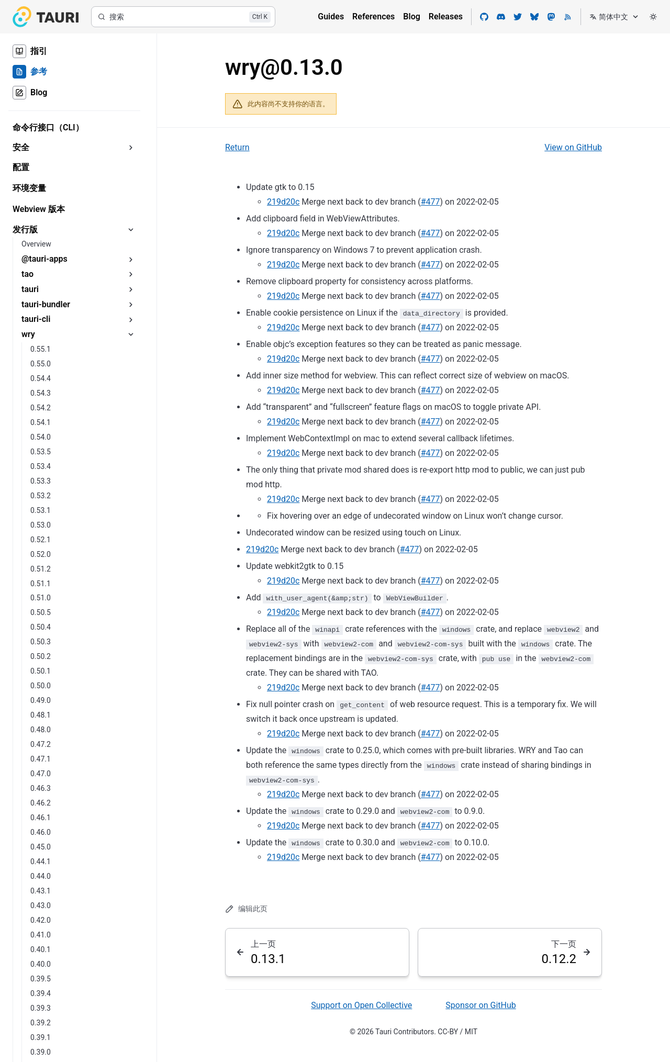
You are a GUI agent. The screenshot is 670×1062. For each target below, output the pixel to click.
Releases (446, 16)
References (373, 16)
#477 (430, 202)
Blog (411, 16)
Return (237, 147)
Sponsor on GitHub (480, 1005)
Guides (331, 16)
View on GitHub (573, 147)
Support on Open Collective (361, 1005)
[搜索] (183, 16)
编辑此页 (246, 908)
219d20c (283, 202)
